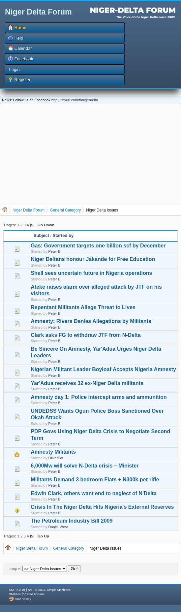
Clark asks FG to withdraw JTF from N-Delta (85, 335)
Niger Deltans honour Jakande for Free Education (93, 259)
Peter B (54, 251)
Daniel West (58, 527)
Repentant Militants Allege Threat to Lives (83, 307)
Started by (63, 235)
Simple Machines (59, 590)
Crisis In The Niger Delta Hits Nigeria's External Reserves (102, 507)
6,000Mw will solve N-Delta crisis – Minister (84, 465)
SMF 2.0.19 (17, 590)
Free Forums (35, 594)
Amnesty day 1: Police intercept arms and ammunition (99, 397)
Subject (41, 235)
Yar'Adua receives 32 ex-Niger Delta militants (87, 383)
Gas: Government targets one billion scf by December (98, 245)
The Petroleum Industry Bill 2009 (71, 521)
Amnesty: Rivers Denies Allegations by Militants (91, 321)
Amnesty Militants (53, 452)
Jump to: (15, 569)
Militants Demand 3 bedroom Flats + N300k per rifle (95, 479)
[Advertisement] (90, 154)
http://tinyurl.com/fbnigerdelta (74, 100)
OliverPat (55, 458)
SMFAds (14, 594)
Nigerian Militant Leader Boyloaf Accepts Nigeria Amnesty (103, 369)
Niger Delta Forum (38, 12)
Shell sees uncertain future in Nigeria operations (91, 273)
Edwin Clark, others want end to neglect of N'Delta (94, 493)
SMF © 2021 (36, 590)
